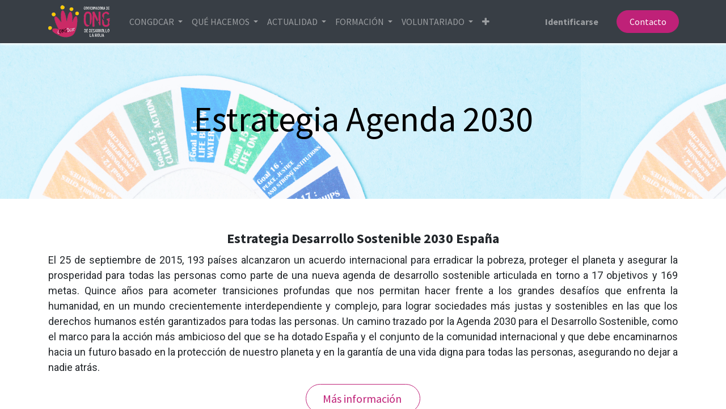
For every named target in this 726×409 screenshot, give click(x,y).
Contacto (646, 21)
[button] (487, 21)
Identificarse (570, 21)
